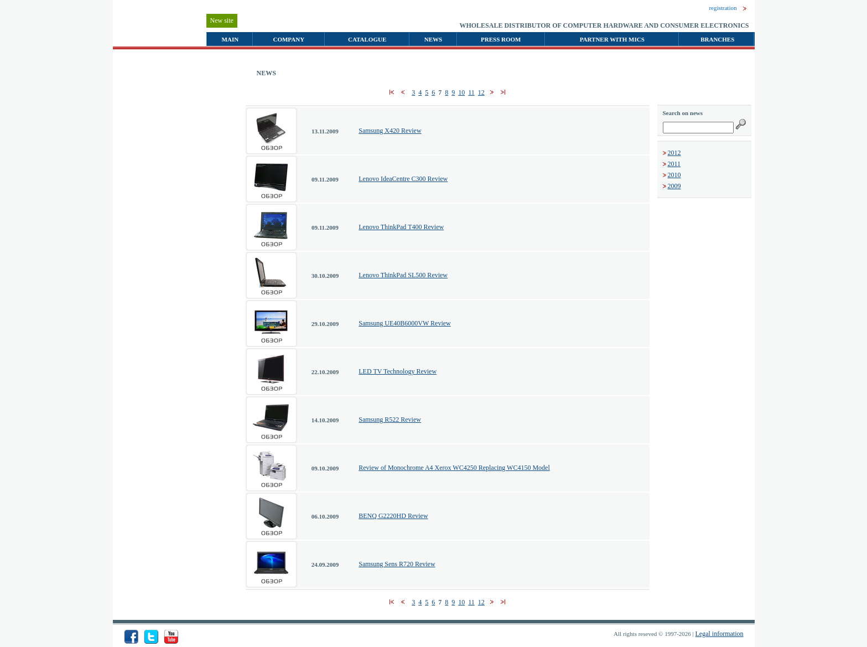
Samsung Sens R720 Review (397, 564)
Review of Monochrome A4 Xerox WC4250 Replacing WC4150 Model (454, 468)
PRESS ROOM (501, 39)
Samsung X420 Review (390, 130)
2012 (674, 153)
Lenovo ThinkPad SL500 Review (403, 275)
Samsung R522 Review (390, 419)
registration (722, 7)
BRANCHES (717, 39)
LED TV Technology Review (398, 371)
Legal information (719, 634)
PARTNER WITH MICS (612, 39)
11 (471, 92)
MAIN (230, 39)
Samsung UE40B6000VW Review (404, 323)
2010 (674, 175)
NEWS (433, 39)
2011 (674, 164)
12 (481, 92)
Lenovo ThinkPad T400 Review (401, 227)
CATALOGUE (367, 39)
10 (461, 92)
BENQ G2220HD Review (393, 516)
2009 (674, 186)
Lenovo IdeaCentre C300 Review (403, 179)
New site (221, 20)
